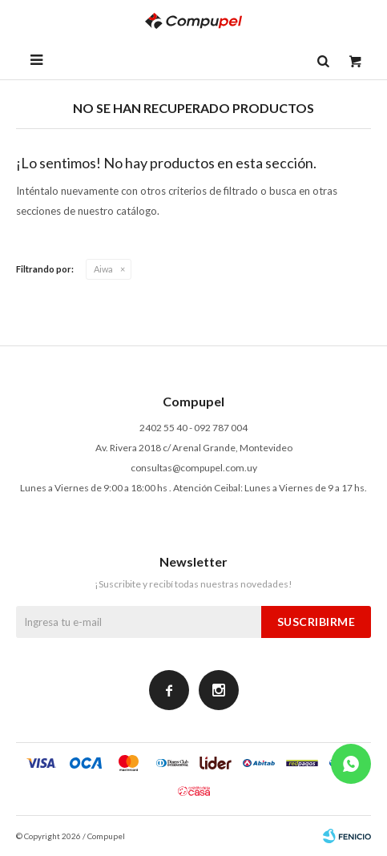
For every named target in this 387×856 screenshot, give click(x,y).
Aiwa (103, 269)
